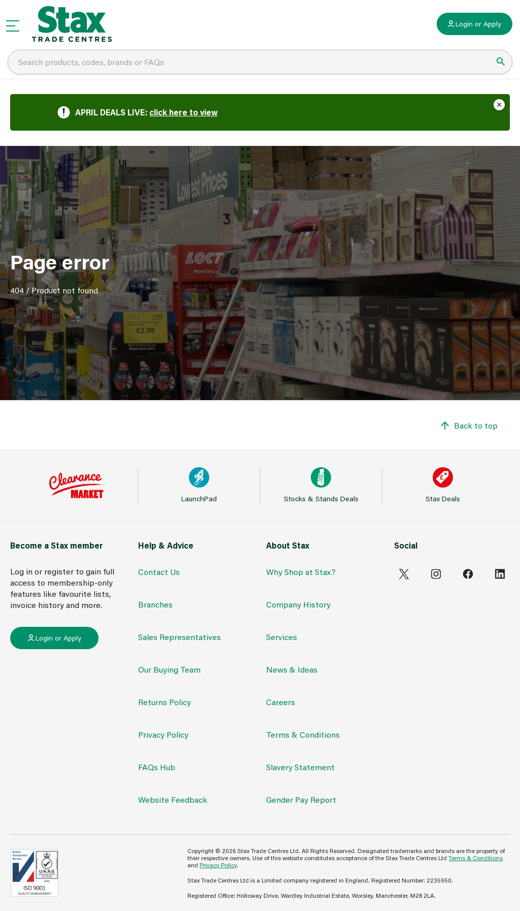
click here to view (183, 112)
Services (281, 636)
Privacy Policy (163, 734)
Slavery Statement (300, 767)
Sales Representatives (179, 636)
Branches (155, 604)
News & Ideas (291, 669)
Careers (280, 701)
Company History (298, 604)
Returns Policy (164, 701)
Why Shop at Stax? (301, 571)
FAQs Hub (156, 767)
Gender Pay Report (301, 799)
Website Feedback (172, 799)
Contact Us (159, 571)
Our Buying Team (169, 669)
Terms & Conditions (303, 734)
